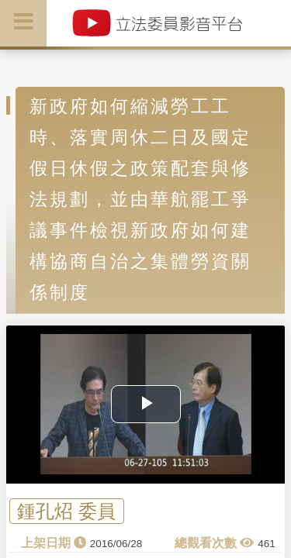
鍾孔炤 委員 (66, 511)
